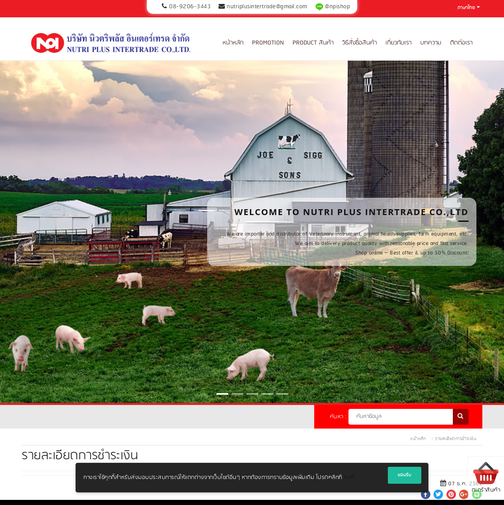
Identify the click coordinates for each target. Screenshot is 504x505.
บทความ (430, 43)
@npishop (337, 7)
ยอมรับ (404, 475)
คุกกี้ (349, 477)
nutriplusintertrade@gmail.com (267, 7)
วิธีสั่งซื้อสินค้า (359, 43)
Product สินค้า (313, 43)
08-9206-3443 (190, 7)
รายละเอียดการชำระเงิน (455, 438)
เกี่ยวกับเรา (398, 43)
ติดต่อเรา (461, 43)
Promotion (268, 43)
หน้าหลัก (232, 43)
